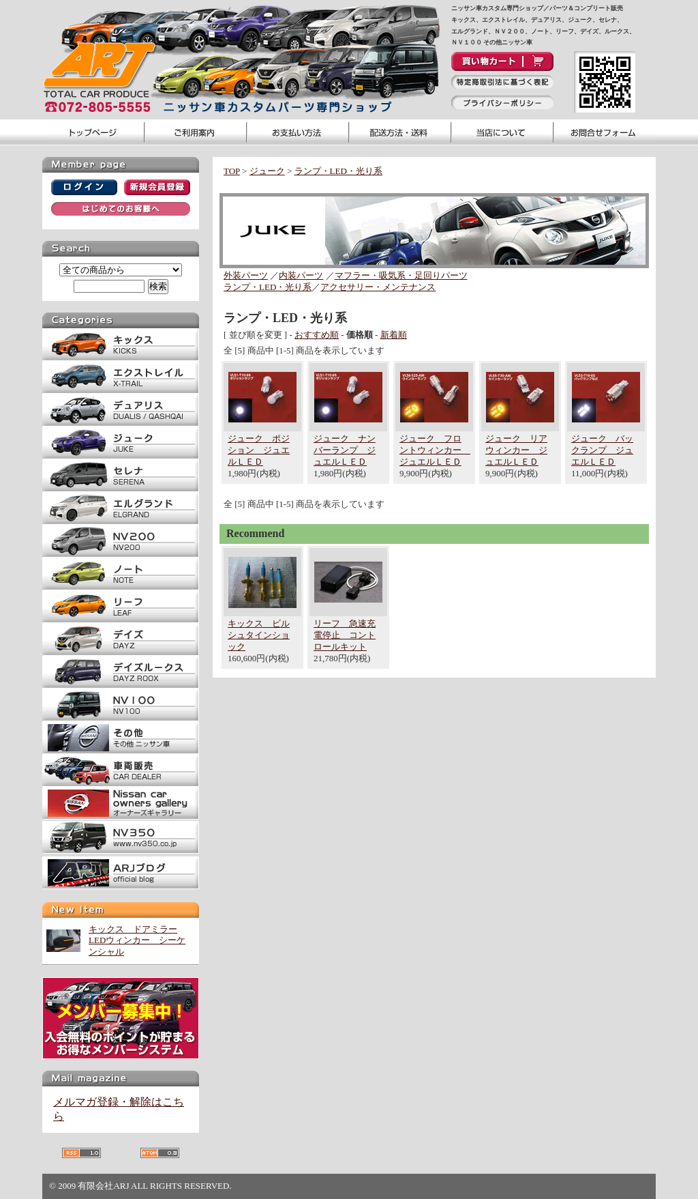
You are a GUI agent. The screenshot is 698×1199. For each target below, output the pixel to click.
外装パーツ (246, 275)
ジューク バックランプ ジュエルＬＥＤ (602, 450)
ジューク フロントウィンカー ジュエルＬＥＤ (434, 450)
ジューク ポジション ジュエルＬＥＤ (259, 450)
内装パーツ (301, 275)
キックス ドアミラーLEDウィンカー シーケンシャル (137, 940)
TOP (232, 171)
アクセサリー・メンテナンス (378, 287)
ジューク (267, 171)
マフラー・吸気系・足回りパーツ (401, 275)
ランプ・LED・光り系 (338, 171)
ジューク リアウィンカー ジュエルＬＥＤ (516, 450)
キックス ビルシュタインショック (259, 635)
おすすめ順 (316, 335)
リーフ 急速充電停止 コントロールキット (345, 635)
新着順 (393, 335)
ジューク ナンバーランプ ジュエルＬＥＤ (345, 450)
